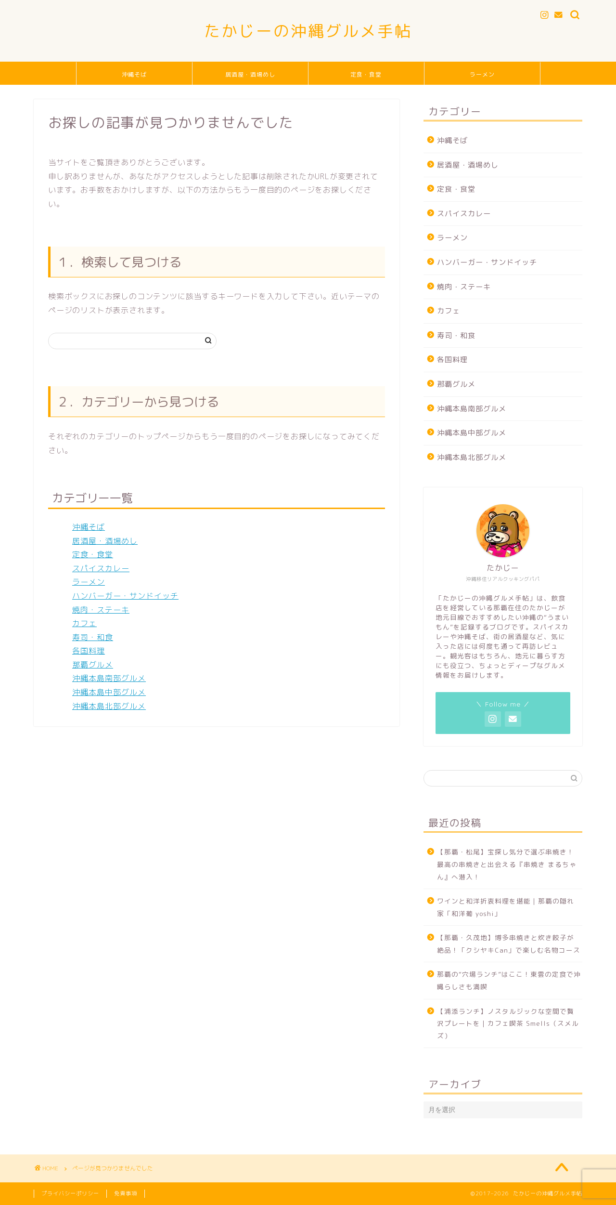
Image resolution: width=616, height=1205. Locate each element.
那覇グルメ (92, 664)
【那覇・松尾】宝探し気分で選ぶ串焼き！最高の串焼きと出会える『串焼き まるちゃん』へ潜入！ (507, 864)
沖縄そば (134, 74)
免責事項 (125, 1193)
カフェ (84, 623)
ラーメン (482, 74)
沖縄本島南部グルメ (109, 678)
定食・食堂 (366, 74)
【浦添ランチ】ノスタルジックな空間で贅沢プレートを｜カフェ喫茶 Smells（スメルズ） (508, 1023)
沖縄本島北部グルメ (109, 706)
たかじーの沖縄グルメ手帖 (308, 30)
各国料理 (88, 650)
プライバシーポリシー (70, 1193)
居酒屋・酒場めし (250, 74)
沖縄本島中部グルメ (109, 692)
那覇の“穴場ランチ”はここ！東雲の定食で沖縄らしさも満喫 (509, 980)
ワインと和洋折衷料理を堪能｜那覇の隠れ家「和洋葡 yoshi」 (505, 907)
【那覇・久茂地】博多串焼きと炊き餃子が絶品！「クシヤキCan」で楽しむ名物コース (508, 944)
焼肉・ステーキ (100, 609)
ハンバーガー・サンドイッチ (125, 595)
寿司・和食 (92, 637)
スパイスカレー (100, 568)
